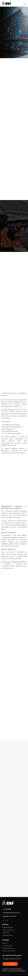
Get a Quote (10, 964)
